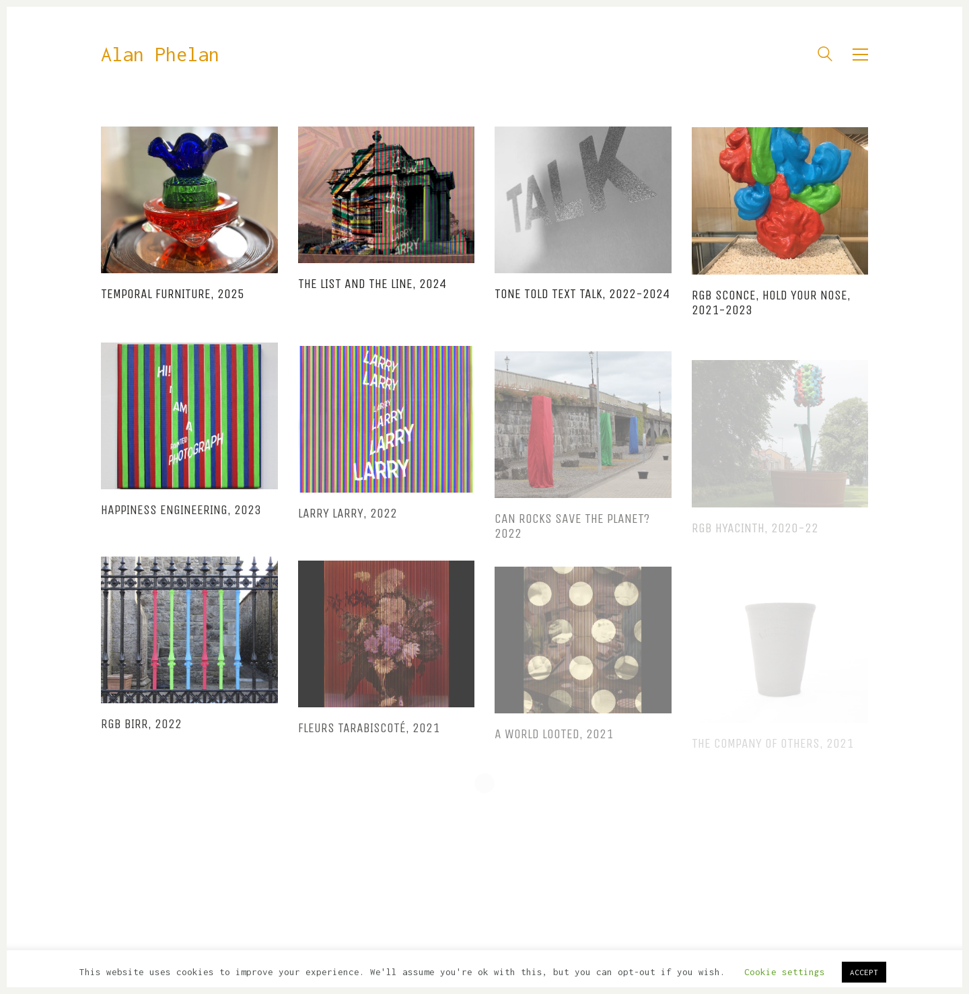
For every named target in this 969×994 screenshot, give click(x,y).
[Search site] (825, 55)
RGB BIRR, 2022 (141, 734)
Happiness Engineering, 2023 (181, 518)
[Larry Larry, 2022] (386, 433)
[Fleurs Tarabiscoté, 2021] (386, 648)
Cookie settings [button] (784, 971)
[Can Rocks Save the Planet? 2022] (583, 439)
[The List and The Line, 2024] (386, 195)
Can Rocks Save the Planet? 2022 (572, 542)
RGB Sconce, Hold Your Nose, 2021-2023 (771, 307)
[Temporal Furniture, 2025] (189, 200)
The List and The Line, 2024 (372, 284)
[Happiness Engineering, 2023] (189, 424)
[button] (860, 54)
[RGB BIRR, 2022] (189, 640)
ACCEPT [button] (864, 972)
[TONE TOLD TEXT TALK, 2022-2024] (583, 202)
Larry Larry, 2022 (347, 527)
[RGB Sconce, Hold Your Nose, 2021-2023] (780, 205)
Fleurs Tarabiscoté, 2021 (368, 743)
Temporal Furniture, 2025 (172, 294)
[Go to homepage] (160, 54)
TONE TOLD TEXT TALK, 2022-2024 (582, 296)
